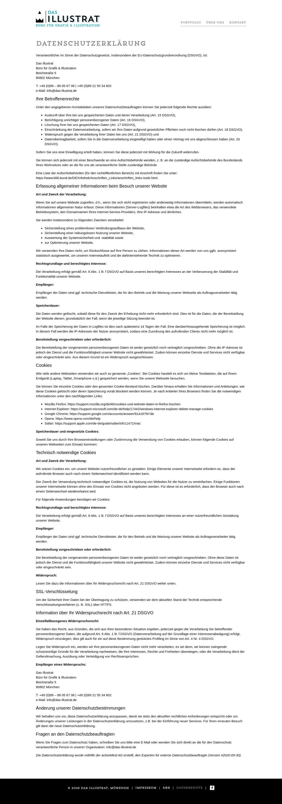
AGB (166, 787)
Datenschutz (189, 787)
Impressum (145, 787)
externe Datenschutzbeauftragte (183, 755)
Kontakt (237, 22)
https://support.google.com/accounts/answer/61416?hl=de (112, 414)
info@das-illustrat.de (62, 90)
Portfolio (191, 22)
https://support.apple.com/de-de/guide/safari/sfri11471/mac (98, 423)
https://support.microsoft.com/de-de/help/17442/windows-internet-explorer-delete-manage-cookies (142, 409)
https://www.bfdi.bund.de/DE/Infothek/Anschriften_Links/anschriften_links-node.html (96, 178)
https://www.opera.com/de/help (78, 418)
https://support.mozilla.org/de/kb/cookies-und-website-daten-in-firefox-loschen (124, 404)
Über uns (215, 22)
